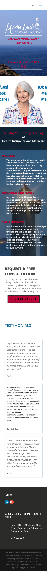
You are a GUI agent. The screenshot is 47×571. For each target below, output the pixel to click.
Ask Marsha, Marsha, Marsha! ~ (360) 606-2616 (23, 41)
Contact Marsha (23, 299)
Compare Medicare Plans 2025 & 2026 (23, 64)
